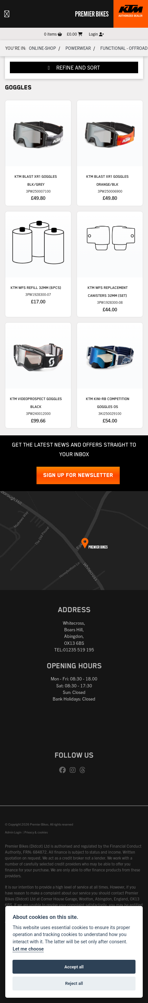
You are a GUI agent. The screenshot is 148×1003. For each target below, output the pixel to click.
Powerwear (78, 48)
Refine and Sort (74, 67)
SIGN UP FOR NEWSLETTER (78, 475)
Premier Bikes (92, 13)
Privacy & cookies (36, 832)
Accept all (74, 966)
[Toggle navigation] (7, 14)
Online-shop (42, 48)
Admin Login (13, 832)
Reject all (74, 983)
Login (96, 33)
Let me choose (28, 949)
